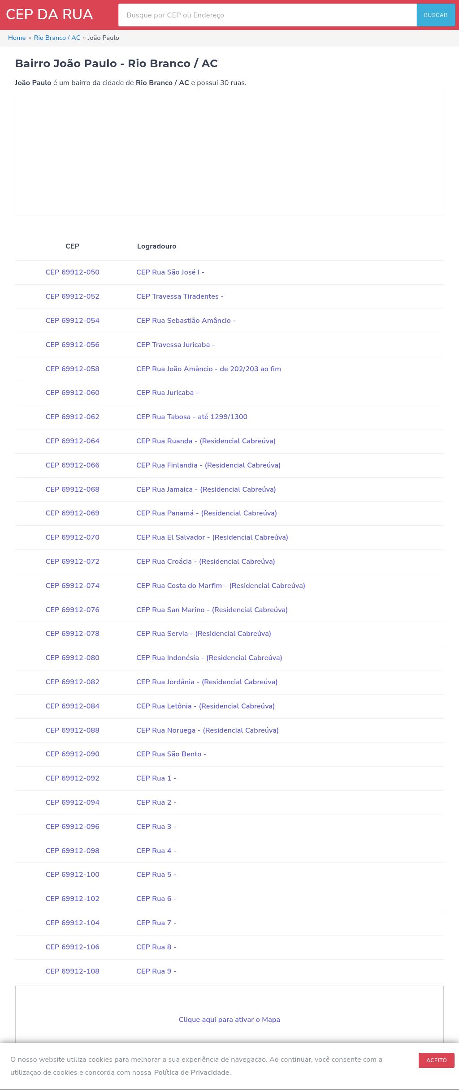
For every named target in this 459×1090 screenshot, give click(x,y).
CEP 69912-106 (73, 947)
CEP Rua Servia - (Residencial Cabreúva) (204, 634)
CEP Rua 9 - (156, 971)
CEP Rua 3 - (156, 827)
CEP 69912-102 (73, 899)
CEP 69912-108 (73, 971)
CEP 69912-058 (73, 369)
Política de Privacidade (192, 1072)
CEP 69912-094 (73, 802)
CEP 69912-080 (73, 658)
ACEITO (436, 1060)
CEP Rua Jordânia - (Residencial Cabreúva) (207, 682)
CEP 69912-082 (73, 682)
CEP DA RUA (49, 14)
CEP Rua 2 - (156, 802)
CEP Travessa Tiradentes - (180, 296)
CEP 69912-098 (73, 851)
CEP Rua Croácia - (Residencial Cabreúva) (205, 561)
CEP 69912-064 (73, 441)
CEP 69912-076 (73, 610)
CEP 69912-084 (73, 706)
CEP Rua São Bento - (171, 754)
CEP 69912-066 (73, 465)
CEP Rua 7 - (156, 923)
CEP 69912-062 (73, 417)
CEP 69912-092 (73, 778)
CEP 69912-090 (73, 754)
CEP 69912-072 (73, 561)
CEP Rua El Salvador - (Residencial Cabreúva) (212, 537)
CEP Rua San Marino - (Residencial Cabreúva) (212, 610)
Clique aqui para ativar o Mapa (230, 1020)
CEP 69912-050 (73, 272)
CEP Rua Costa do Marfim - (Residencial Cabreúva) (221, 586)
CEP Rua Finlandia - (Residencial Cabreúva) (208, 465)
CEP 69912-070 (73, 537)
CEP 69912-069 (73, 513)
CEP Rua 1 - (156, 778)
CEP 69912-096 (73, 827)
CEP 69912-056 (73, 345)
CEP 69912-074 (73, 586)
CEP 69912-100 (73, 875)
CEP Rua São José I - (170, 272)
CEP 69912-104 (73, 923)
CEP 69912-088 (73, 730)
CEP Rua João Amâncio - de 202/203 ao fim (208, 369)
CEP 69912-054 (73, 321)
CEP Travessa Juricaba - (175, 345)
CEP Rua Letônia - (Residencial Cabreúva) (205, 706)
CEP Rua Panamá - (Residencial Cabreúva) (206, 513)
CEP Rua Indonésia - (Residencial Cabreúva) (209, 658)
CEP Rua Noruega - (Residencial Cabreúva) (207, 730)
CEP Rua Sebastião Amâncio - (186, 321)
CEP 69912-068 (73, 489)
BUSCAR (436, 15)
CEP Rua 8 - (156, 947)
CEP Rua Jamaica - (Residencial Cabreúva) (206, 489)
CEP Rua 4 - (156, 851)
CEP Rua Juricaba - (167, 393)
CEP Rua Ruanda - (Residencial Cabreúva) (206, 441)
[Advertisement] (229, 152)
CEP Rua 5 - (156, 875)
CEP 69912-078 (73, 634)
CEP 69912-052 (73, 296)
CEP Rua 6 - (156, 899)
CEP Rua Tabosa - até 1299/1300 (191, 417)
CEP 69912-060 (73, 393)
